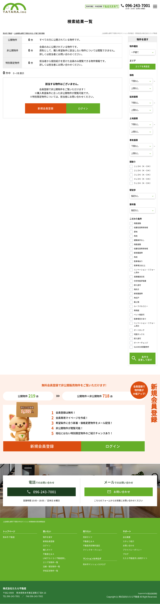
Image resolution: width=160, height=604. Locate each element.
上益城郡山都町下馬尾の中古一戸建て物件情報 (29, 34)
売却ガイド (87, 537)
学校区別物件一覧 (50, 570)
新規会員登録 (48, 541)
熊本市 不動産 (7, 34)
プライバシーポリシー (132, 549)
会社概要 (126, 537)
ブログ (126, 554)
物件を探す (47, 537)
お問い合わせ (128, 545)
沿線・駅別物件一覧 (51, 566)
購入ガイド (47, 549)
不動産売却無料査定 (91, 545)
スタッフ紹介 (128, 541)
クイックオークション (92, 549)
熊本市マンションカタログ (94, 564)
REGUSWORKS (152, 593)
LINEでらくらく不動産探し (54, 558)
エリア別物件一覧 (50, 562)
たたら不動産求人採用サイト (135, 558)
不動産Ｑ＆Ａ (48, 554)
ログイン (47, 545)
